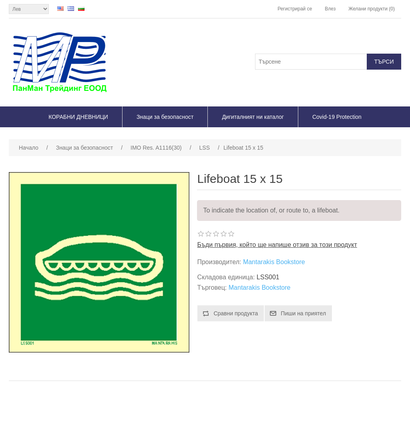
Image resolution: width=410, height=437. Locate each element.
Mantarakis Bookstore (274, 262)
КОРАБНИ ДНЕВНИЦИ (78, 117)
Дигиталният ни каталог (253, 117)
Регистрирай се (294, 9)
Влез (330, 9)
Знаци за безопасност (165, 117)
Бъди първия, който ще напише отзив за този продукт (277, 244)
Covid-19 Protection (337, 117)
